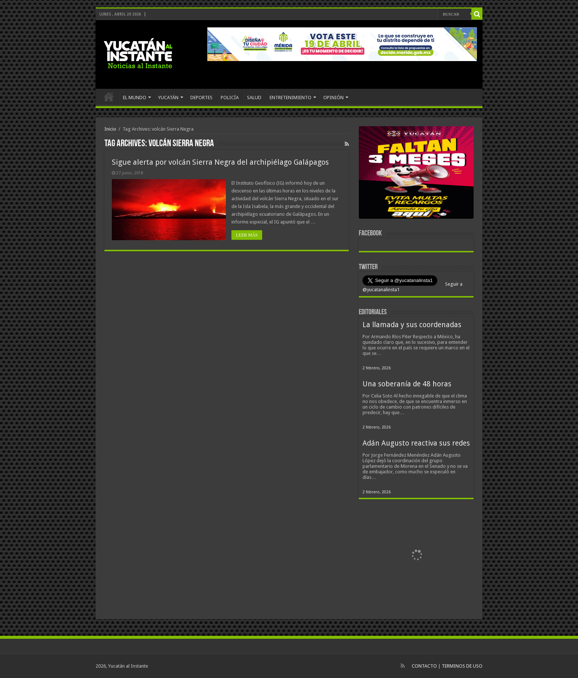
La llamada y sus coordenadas (411, 324)
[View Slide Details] (416, 174)
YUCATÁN (168, 97)
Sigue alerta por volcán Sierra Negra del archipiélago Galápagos (220, 162)
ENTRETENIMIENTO (290, 97)
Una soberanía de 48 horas (406, 384)
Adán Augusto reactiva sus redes (416, 443)
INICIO (108, 96)
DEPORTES (201, 97)
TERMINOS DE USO (462, 666)
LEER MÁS (247, 235)
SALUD (254, 97)
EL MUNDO (134, 97)
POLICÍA (230, 97)
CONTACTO (424, 666)
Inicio (110, 129)
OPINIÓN (333, 97)
